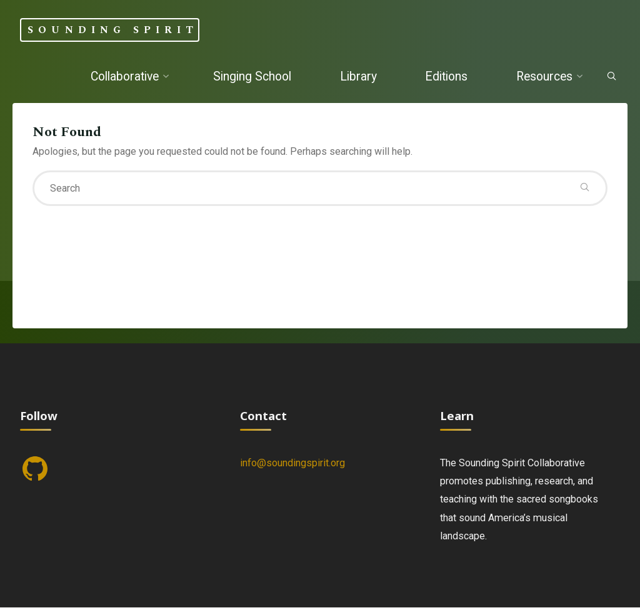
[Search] (611, 77)
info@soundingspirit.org (292, 463)
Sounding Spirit (113, 29)
